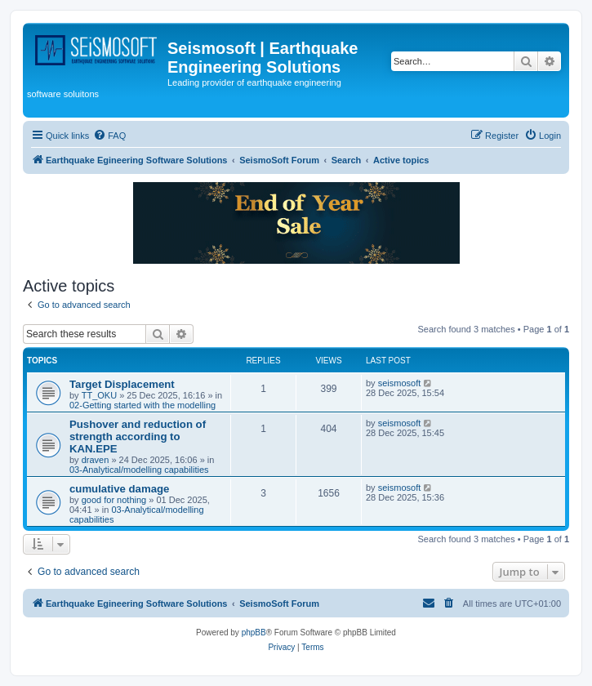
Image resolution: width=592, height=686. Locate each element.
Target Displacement (122, 384)
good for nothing (114, 500)
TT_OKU (99, 395)
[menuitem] (109, 135)
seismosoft (399, 383)
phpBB (254, 632)
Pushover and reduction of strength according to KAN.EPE (137, 436)
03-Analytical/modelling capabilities (139, 469)
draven (95, 460)
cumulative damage (119, 489)
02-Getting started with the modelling (142, 405)
